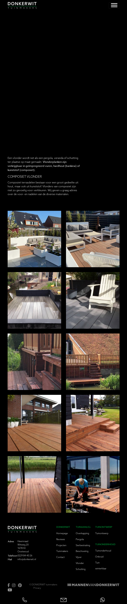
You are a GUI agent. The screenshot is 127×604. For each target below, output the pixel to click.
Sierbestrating (83, 545)
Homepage (62, 533)
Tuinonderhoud (103, 550)
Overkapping (82, 533)
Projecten (61, 545)
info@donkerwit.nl (27, 559)
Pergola (80, 539)
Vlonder (80, 563)
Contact (60, 557)
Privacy (37, 587)
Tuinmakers (62, 551)
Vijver (79, 557)
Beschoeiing (82, 551)
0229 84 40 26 (25, 555)
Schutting (80, 569)
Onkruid (99, 556)
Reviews (60, 539)
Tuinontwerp (101, 533)
